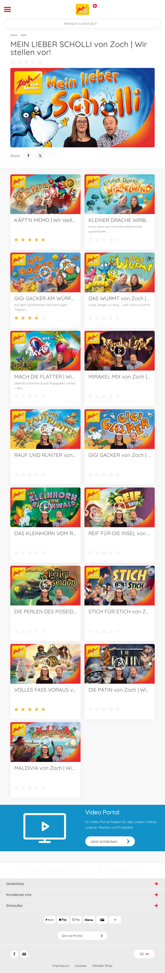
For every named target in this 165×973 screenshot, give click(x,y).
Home (13, 35)
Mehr (24, 35)
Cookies (81, 966)
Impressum (61, 966)
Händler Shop (102, 966)
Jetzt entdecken (103, 841)
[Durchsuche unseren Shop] (82, 24)
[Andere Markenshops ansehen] (95, 6)
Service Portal (82, 936)
